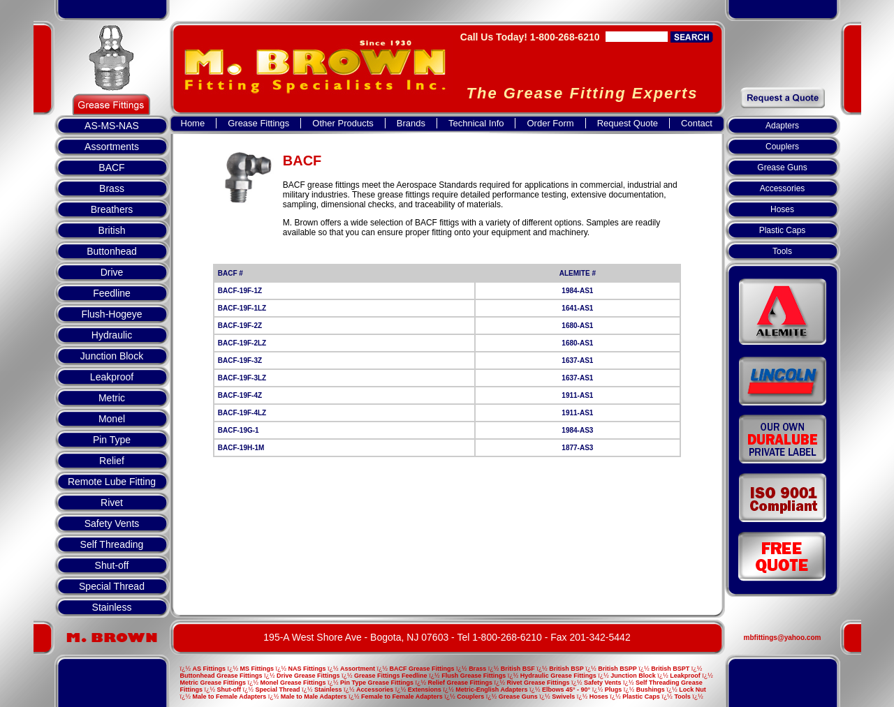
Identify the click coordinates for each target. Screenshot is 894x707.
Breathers (112, 209)
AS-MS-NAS (112, 125)
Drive (112, 272)
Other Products (342, 123)
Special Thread (112, 586)
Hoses (782, 209)
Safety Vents (112, 523)
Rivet (112, 502)
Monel (111, 418)
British (112, 230)
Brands (411, 123)
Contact (696, 123)
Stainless (112, 607)
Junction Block (111, 356)
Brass (111, 188)
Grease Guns (782, 167)
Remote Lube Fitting (112, 481)
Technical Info (476, 123)
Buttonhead (112, 251)
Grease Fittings (258, 123)
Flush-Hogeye (111, 314)
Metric (111, 397)
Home (193, 123)
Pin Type (112, 439)
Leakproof (111, 376)
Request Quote (627, 123)
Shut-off (112, 565)
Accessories (782, 188)
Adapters (782, 126)
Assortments (112, 146)
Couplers (782, 146)
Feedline (112, 293)
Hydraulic (111, 335)
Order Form (550, 123)
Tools (782, 251)
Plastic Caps (782, 230)
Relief (111, 460)
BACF (111, 167)
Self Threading (112, 544)
